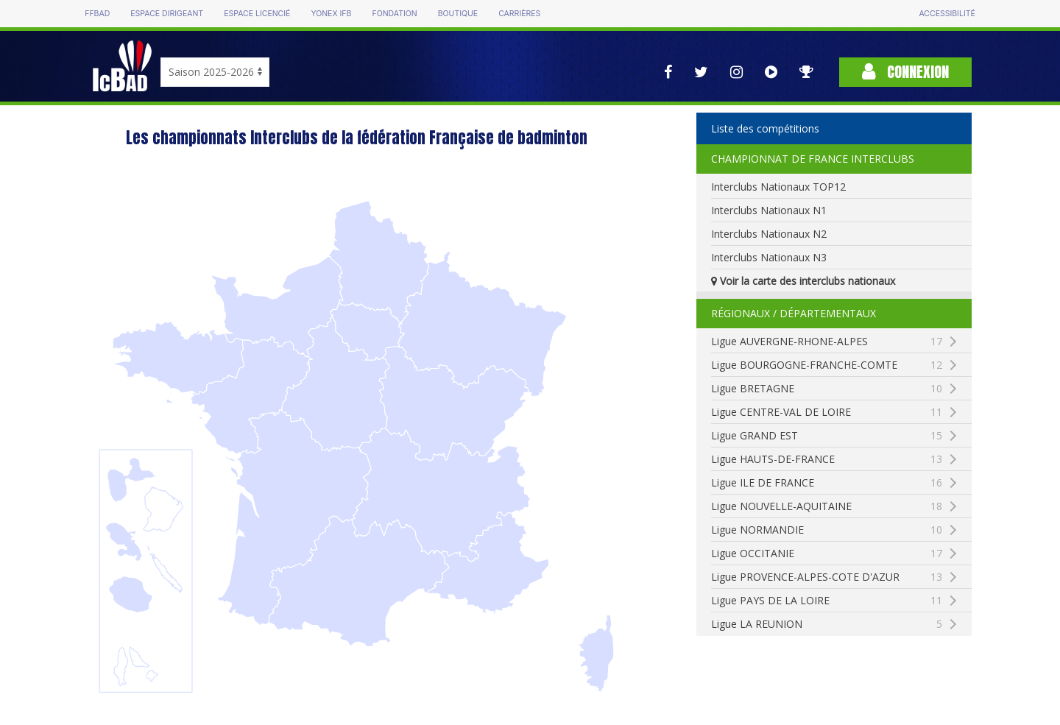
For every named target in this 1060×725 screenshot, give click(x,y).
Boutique (458, 13)
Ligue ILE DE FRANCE (826, 482)
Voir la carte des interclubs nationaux (803, 281)
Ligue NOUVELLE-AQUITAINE (826, 506)
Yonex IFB (331, 13)
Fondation (394, 13)
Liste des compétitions (765, 128)
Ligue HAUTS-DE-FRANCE (826, 459)
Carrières (519, 13)
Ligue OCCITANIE (826, 553)
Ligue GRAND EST (826, 435)
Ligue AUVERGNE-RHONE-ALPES (826, 341)
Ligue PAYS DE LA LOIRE (826, 600)
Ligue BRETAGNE (826, 388)
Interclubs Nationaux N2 (769, 234)
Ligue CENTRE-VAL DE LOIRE (826, 412)
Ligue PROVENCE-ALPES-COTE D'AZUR (841, 577)
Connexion (905, 71)
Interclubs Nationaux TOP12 (778, 187)
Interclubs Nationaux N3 (769, 257)
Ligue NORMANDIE (826, 530)
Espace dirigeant (166, 13)
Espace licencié (257, 13)
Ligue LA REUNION (826, 624)
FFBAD (97, 13)
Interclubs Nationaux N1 (769, 210)
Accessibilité (947, 13)
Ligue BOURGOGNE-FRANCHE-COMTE (840, 365)
